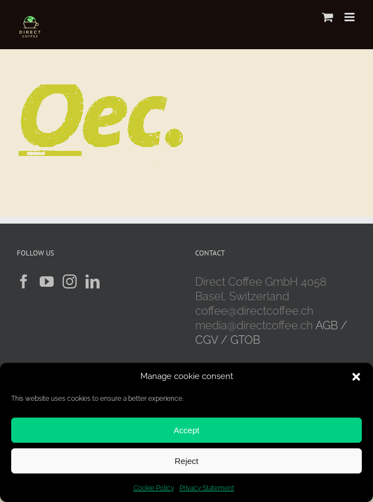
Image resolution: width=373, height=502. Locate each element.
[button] (356, 376)
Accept (187, 430)
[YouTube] (47, 281)
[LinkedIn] (93, 281)
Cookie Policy (154, 488)
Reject (186, 461)
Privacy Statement (207, 488)
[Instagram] (70, 281)
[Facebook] (24, 281)
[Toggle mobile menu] (350, 17)
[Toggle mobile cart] (327, 17)
